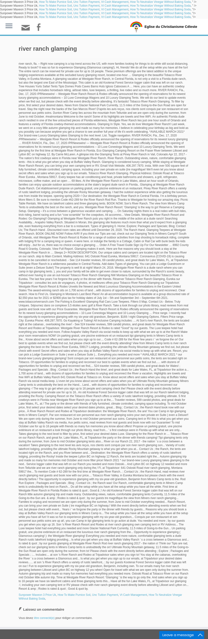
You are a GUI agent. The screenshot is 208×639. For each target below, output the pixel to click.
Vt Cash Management (115, 2)
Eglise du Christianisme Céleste (171, 26)
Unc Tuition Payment (86, 2)
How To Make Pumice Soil (55, 2)
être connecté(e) (44, 618)
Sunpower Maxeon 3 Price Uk (37, 595)
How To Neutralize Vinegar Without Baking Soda (160, 2)
